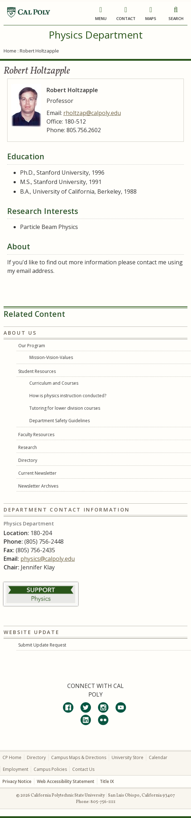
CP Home (12, 757)
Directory (27, 460)
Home (10, 51)
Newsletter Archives (38, 486)
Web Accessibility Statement (65, 781)
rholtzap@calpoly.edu (92, 113)
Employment (15, 769)
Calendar (158, 757)
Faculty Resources (36, 435)
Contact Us (83, 769)
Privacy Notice (17, 781)
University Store (127, 757)
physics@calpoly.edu (47, 559)
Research (27, 447)
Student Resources (37, 371)
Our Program (31, 346)
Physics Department (96, 34)
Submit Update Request (42, 645)
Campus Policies (50, 769)
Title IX (107, 781)
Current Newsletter (37, 473)
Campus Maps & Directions (78, 757)
